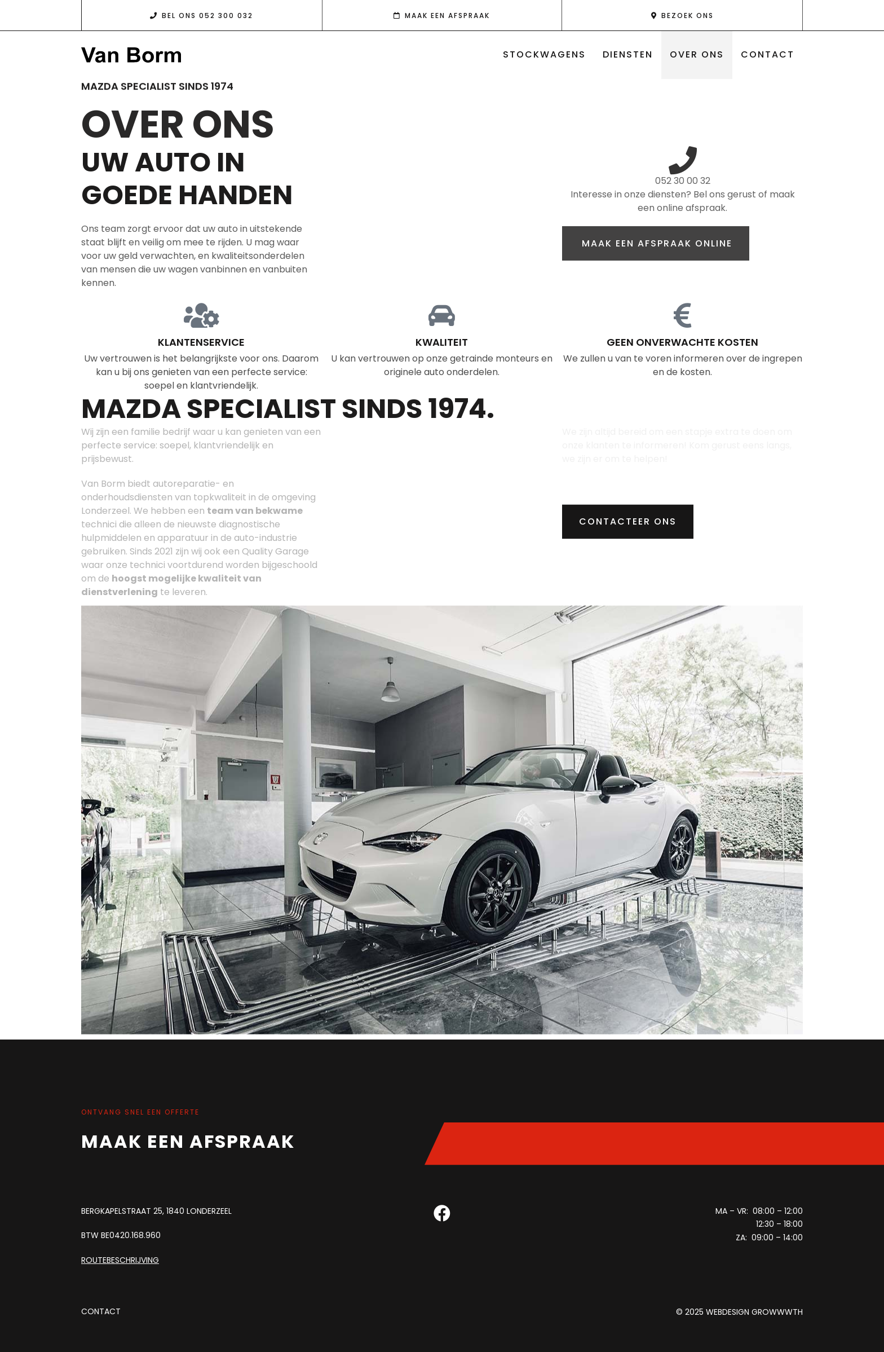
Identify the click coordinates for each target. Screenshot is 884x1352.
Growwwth (777, 1312)
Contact (767, 54)
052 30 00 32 (682, 180)
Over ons (697, 54)
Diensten (628, 54)
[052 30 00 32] (683, 160)
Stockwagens (544, 54)
